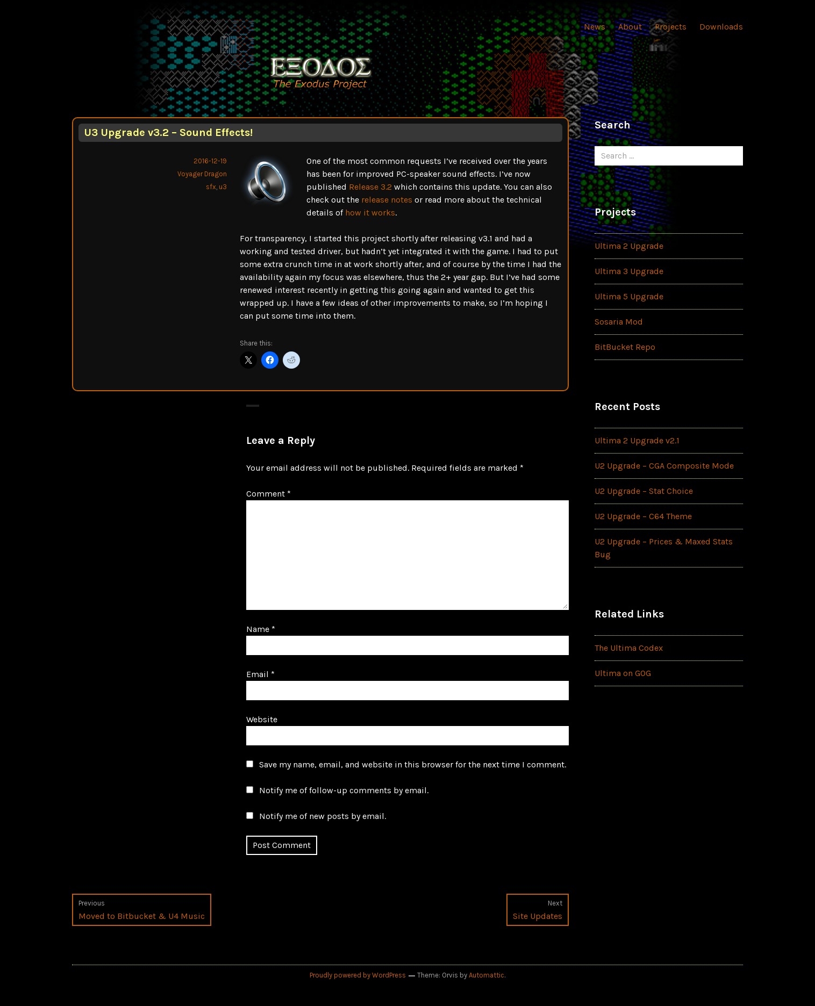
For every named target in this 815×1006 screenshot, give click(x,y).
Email (260, 674)
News (594, 26)
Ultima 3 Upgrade (629, 271)
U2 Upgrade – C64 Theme (643, 516)
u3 (223, 187)
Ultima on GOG (623, 673)
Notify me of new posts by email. (322, 816)
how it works (370, 212)
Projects (671, 26)
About (630, 26)
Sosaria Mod (619, 322)
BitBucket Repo (625, 347)
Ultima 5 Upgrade (629, 296)
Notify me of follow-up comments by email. (343, 790)
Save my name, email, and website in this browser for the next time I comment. (412, 764)
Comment (268, 493)
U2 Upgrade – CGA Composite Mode (664, 466)
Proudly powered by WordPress (358, 975)
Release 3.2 (370, 187)
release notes (386, 200)
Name (260, 629)
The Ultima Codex (629, 648)
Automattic (486, 975)
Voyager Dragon (202, 174)
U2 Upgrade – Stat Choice (644, 491)
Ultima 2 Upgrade (629, 246)
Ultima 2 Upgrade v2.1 (637, 440)
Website (261, 719)
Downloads (721, 26)
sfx (211, 187)
